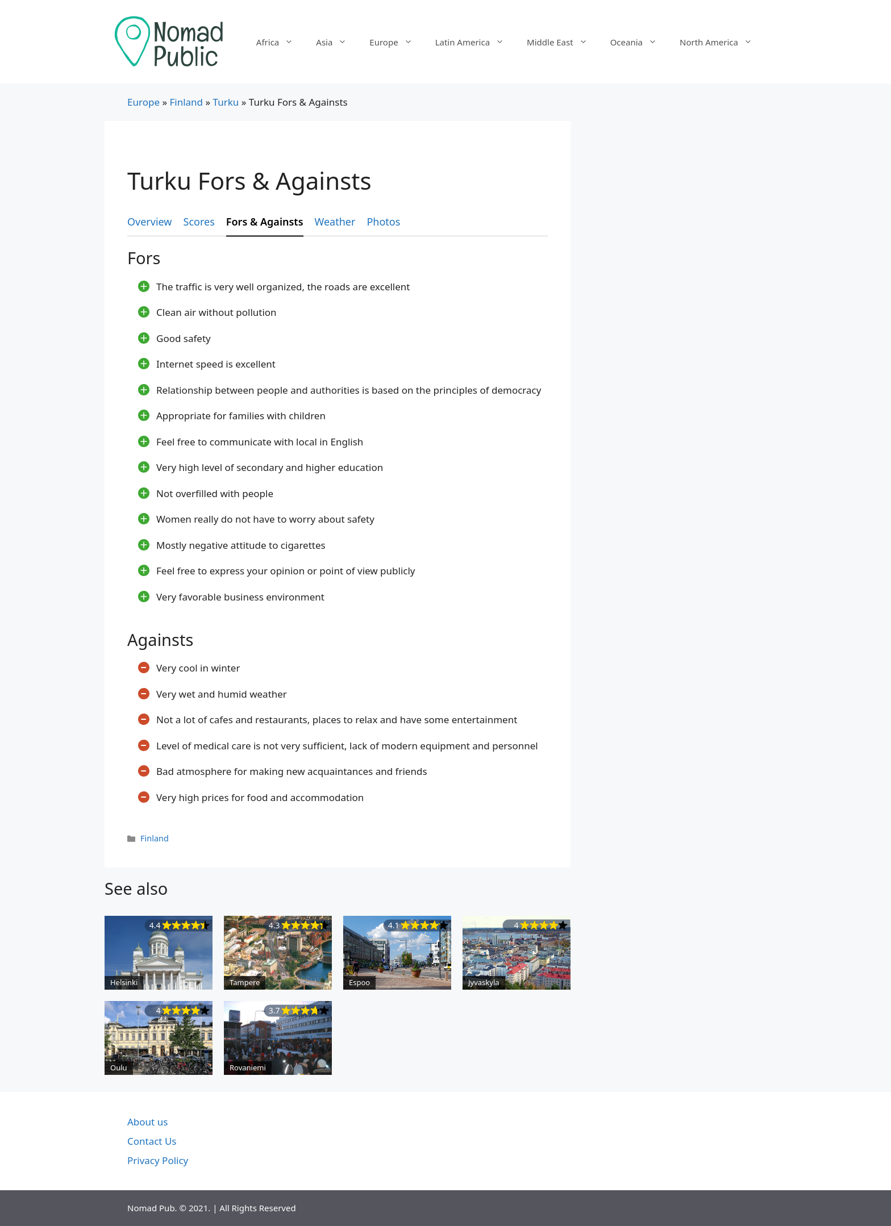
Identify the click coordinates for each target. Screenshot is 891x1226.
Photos (383, 221)
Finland (186, 102)
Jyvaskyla (483, 982)
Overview (149, 221)
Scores (199, 221)
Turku (226, 102)
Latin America (475, 42)
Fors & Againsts (264, 221)
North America (722, 42)
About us (147, 1121)
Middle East (563, 42)
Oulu (118, 1067)
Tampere (245, 982)
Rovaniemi (248, 1067)
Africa (280, 42)
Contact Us (152, 1141)
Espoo (359, 982)
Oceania (639, 42)
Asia (337, 42)
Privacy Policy (157, 1160)
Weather (335, 221)
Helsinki (124, 982)
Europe (396, 42)
